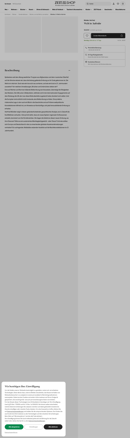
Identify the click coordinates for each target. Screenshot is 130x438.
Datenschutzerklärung (11, 432)
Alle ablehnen (53, 427)
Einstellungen (33, 427)
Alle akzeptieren (14, 427)
